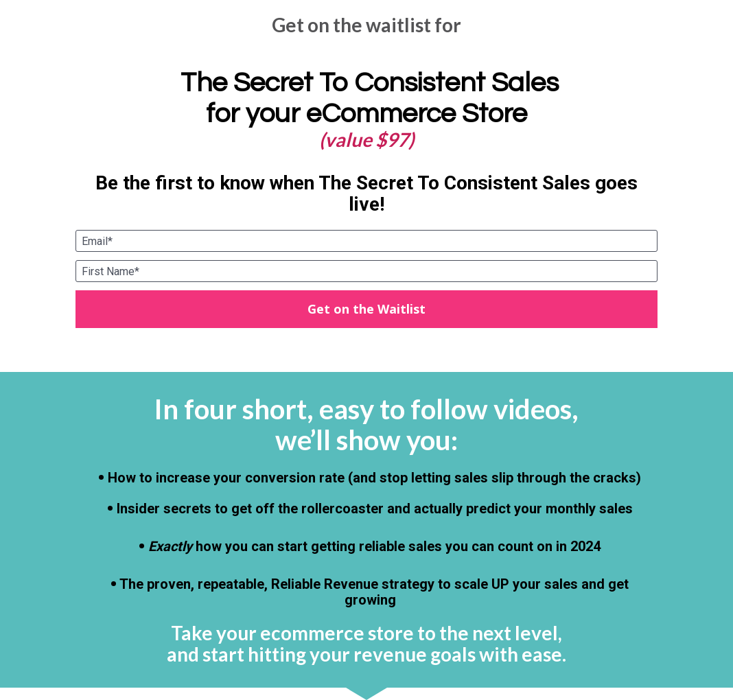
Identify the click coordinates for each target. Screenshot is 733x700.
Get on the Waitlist (366, 309)
